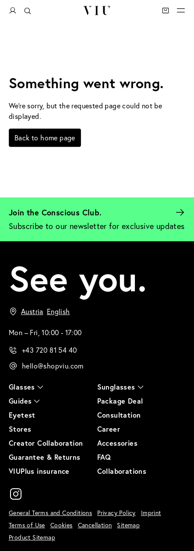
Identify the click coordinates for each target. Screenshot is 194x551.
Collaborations (122, 471)
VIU (96, 10)
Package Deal (120, 400)
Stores (20, 428)
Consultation (119, 414)
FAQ (104, 457)
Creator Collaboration (46, 442)
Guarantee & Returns (45, 457)
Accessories (117, 442)
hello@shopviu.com (53, 365)
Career (108, 428)
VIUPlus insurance (39, 471)
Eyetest (22, 414)
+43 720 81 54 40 (49, 350)
